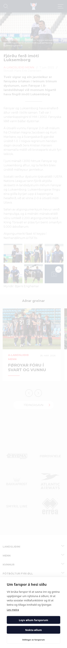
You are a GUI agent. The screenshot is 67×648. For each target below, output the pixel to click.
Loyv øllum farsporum (33, 620)
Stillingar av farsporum (33, 639)
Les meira (13, 609)
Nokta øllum (33, 630)
